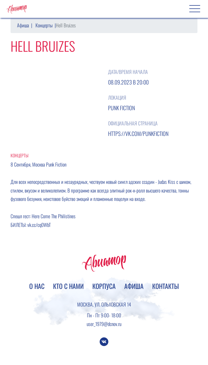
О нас (36, 286)
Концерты (44, 25)
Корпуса (104, 286)
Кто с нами (68, 286)
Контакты (165, 286)
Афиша (23, 25)
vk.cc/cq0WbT (39, 224)
